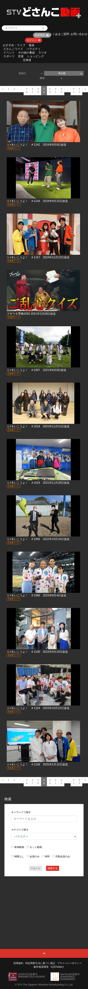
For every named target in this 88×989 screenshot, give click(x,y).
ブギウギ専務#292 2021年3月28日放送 (31, 313)
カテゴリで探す (20, 829)
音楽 (21, 56)
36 (26, 90)
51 (73, 90)
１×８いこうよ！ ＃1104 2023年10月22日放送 (38, 708)
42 (61, 90)
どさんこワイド (13, 48)
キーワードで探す (21, 812)
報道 (31, 45)
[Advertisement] (44, 904)
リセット (35, 868)
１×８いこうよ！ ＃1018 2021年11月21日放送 (38, 426)
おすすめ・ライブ (14, 45)
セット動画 (36, 847)
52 (79, 90)
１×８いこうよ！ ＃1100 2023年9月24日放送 (37, 651)
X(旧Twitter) (57, 966)
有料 (47, 856)
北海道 (27, 59)
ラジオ (42, 52)
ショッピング (35, 56)
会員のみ (35, 856)
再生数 (70, 73)
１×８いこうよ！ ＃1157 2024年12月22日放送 (38, 257)
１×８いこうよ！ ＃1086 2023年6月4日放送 (36, 595)
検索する (52, 868)
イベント (9, 52)
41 (55, 90)
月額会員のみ (62, 856)
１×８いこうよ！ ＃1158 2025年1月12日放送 (37, 764)
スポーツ (9, 56)
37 (32, 90)
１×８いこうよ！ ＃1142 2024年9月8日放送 (36, 144)
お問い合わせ (79, 34)
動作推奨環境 (41, 966)
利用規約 (18, 963)
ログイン (33, 40)
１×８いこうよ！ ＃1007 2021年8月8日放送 (36, 370)
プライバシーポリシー (69, 963)
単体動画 (19, 847)
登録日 (30, 73)
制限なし (19, 856)
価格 (51, 78)
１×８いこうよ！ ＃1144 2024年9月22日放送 (37, 200)
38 (38, 90)
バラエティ (33, 48)
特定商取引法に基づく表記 (40, 963)
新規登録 (42, 35)
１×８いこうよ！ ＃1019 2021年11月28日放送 (38, 482)
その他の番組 (26, 52)
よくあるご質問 (59, 34)
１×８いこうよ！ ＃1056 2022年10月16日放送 (38, 539)
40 (49, 90)
